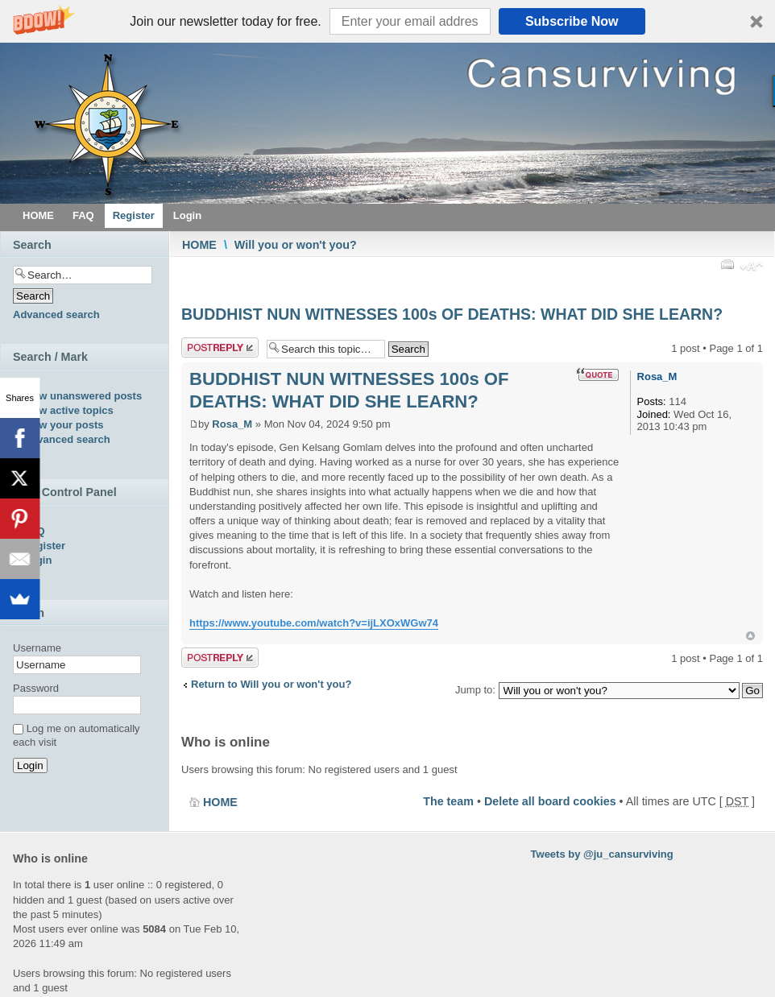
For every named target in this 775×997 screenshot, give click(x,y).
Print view (727, 264)
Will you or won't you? (295, 244)
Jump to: (475, 690)
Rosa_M (232, 424)
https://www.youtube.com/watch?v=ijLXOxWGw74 (313, 623)
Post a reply (220, 347)
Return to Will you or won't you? (271, 684)
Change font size (751, 268)
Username (37, 648)
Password (36, 688)
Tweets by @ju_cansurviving (602, 854)
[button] (387, 21)
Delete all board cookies (550, 801)
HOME (199, 244)
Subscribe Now (572, 21)
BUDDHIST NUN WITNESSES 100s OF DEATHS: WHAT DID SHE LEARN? (452, 314)
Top (750, 635)
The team (448, 801)
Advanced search (56, 314)
